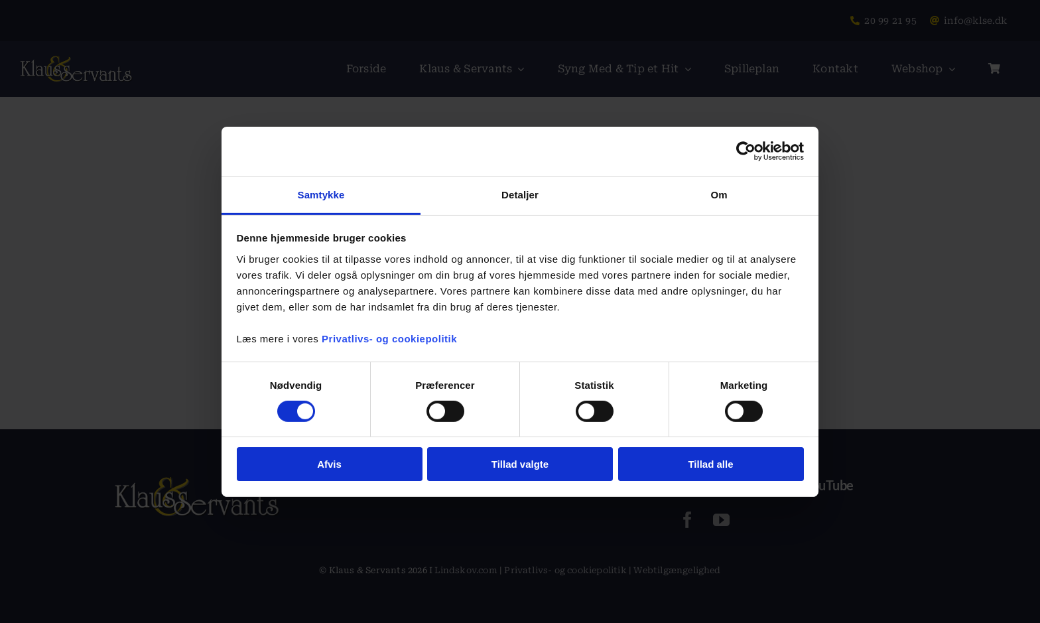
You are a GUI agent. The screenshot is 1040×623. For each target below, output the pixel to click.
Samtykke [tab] (321, 194)
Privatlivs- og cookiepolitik (389, 338)
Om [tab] (718, 194)
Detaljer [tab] (520, 194)
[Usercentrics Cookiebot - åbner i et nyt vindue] (746, 151)
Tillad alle (710, 464)
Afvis (329, 464)
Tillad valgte (520, 464)
